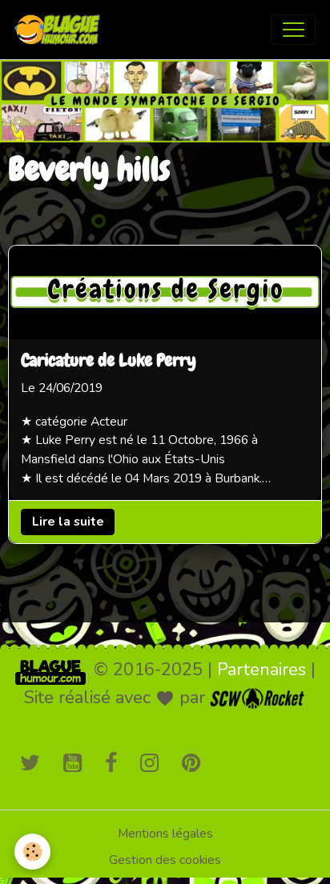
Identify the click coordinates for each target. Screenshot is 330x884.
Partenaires (261, 670)
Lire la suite (68, 521)
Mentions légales (165, 833)
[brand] (60, 29)
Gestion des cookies (165, 860)
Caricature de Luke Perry (108, 361)
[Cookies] (32, 852)
